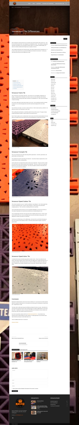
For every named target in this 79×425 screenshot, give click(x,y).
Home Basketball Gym (59, 3)
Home (29, 3)
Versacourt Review (15, 322)
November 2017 (53, 99)
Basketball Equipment (27, 359)
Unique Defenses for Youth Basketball (57, 54)
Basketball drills (53, 107)
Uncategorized (53, 114)
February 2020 (53, 82)
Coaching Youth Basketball (48, 3)
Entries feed (53, 122)
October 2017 (53, 101)
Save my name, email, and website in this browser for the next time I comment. (25, 388)
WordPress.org (53, 125)
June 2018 (52, 90)
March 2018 (53, 93)
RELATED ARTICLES (15, 349)
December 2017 (53, 98)
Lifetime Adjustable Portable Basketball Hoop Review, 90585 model (42, 407)
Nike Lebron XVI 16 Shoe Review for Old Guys (58, 52)
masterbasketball (22, 343)
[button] (66, 3)
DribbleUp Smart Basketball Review (58, 61)
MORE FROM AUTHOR (23, 349)
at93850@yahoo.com (19, 415)
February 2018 (53, 95)
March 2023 (53, 79)
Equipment (38, 3)
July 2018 (52, 88)
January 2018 (53, 96)
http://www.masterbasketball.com (23, 344)
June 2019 (52, 87)
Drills (34, 3)
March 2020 (53, 80)
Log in (52, 120)
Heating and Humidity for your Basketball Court (58, 47)
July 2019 (52, 85)
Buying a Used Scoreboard (43, 338)
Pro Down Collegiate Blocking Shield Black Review (59, 45)
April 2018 (52, 91)
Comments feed (53, 123)
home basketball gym (18, 7)
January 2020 (53, 84)
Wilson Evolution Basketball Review (18, 338)
